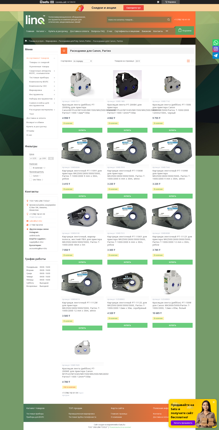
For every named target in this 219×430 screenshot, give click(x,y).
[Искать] (168, 19)
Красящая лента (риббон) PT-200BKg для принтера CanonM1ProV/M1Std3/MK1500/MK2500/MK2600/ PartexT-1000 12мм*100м (82, 108)
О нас (109, 31)
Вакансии (146, 31)
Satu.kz (122, 424)
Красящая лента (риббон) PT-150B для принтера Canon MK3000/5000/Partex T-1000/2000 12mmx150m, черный (171, 108)
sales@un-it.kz (35, 221)
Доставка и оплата (79, 31)
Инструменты (36, 94)
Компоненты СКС (38, 86)
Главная (30, 31)
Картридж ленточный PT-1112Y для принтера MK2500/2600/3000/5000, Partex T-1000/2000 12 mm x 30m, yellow (172, 240)
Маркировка (51, 41)
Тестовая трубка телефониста (82, 417)
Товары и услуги (36, 41)
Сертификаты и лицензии (127, 31)
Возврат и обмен (35, 122)
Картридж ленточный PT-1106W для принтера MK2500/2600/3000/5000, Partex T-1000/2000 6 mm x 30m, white (126, 174)
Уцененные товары (39, 66)
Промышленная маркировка (82, 413)
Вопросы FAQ (98, 31)
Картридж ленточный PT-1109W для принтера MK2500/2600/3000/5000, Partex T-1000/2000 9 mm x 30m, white (171, 174)
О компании (116, 417)
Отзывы (30, 130)
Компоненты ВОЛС (39, 81)
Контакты (158, 31)
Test (31, 114)
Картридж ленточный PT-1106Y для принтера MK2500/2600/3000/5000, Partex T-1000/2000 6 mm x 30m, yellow (127, 240)
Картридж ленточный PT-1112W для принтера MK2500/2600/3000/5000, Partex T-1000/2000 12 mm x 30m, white (81, 306)
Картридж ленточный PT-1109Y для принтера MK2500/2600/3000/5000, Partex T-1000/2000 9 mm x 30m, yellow (82, 174)
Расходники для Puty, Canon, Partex (75, 41)
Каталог (40, 31)
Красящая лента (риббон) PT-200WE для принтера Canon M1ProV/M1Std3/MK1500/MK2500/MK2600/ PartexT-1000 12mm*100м (82, 372)
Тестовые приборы (39, 77)
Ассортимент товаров (38, 58)
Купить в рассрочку (58, 31)
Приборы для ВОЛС (35, 417)
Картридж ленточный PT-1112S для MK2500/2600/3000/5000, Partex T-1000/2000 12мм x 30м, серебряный (127, 305)
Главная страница (119, 413)
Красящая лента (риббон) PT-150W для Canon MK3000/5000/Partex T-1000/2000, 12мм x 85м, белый (171, 305)
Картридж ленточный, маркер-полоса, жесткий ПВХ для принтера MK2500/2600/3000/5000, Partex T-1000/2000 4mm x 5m (82, 240)
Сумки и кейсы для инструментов (39, 104)
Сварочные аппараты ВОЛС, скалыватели (40, 72)
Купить (82, 130)
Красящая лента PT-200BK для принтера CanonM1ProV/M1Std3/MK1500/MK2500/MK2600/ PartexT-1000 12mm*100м (127, 108)
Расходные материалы (41, 109)
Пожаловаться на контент (120, 427)
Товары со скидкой (39, 62)
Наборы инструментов (41, 98)
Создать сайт (61, 2)
